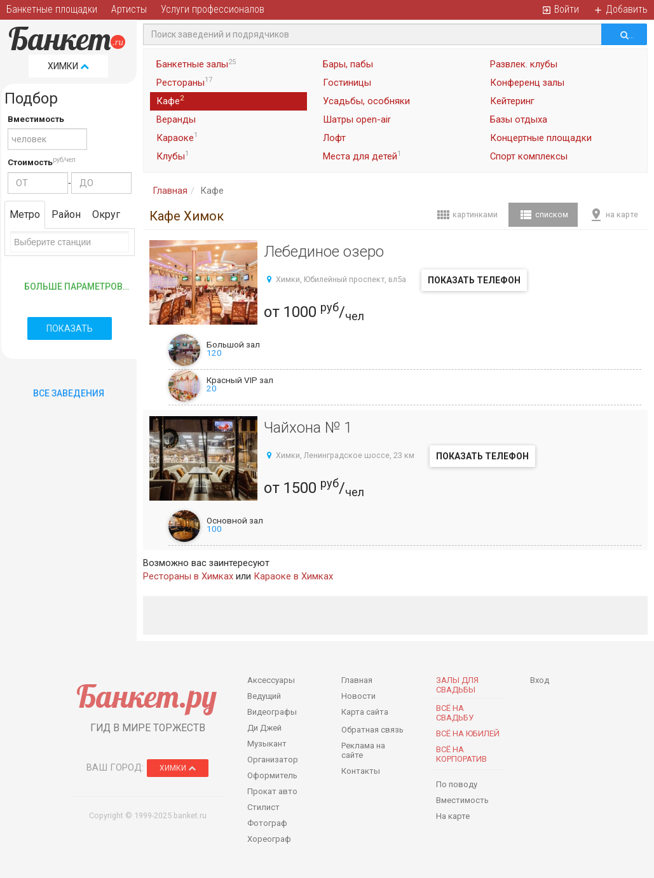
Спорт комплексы (529, 156)
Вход (539, 680)
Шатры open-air (357, 119)
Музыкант (267, 743)
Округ (106, 214)
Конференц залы (527, 82)
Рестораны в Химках (188, 576)
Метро (25, 214)
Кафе (170, 100)
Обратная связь (372, 729)
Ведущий (264, 696)
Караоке (177, 137)
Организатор (272, 759)
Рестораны (184, 82)
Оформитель (272, 775)
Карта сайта (364, 712)
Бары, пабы (348, 64)
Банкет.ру (146, 696)
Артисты (129, 9)
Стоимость (30, 162)
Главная (170, 190)
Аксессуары (271, 680)
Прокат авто (272, 791)
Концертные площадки (541, 138)
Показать (69, 328)
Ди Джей (264, 728)
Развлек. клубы (523, 64)
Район (66, 214)
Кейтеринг (512, 101)
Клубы (172, 155)
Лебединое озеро (324, 251)
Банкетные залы (196, 64)
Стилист (263, 807)
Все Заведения (68, 393)
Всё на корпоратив (461, 754)
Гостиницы (347, 82)
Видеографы (272, 712)
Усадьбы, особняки (366, 101)
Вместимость (36, 119)
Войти (560, 9)
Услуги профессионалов (212, 9)
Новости (358, 696)
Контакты (360, 771)
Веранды (176, 119)
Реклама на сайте (363, 750)
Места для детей (362, 155)
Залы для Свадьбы (457, 684)
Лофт (334, 138)
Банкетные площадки (51, 9)
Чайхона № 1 (308, 427)
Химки (68, 66)
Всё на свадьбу (454, 712)
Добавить (620, 9)
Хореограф (269, 839)
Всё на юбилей (468, 733)
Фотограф (267, 823)
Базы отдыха (518, 119)
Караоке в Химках (293, 576)
